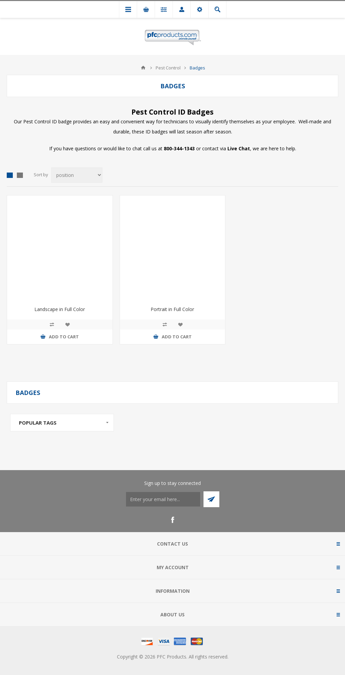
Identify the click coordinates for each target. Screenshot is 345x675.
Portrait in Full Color (172, 309)
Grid (10, 175)
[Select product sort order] (76, 175)
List (20, 175)
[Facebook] (172, 520)
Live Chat (238, 148)
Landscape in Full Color (59, 309)
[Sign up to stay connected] (163, 499)
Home (143, 67)
